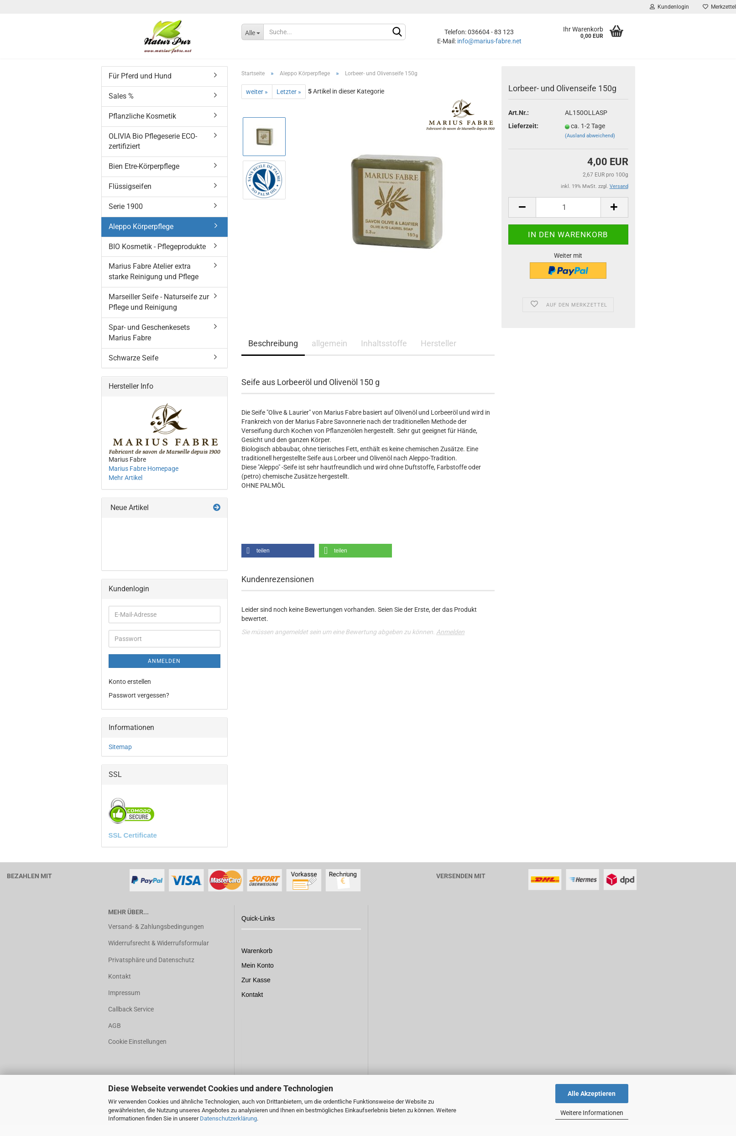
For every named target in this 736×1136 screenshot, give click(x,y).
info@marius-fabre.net (489, 41)
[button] (277, 560)
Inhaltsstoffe (384, 352)
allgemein (329, 352)
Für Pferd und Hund (140, 85)
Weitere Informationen (591, 1112)
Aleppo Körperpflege (141, 235)
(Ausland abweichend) (590, 145)
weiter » (257, 100)
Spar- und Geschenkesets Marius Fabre (149, 341)
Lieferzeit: (523, 135)
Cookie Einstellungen (137, 1050)
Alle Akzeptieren (592, 1093)
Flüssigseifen (130, 195)
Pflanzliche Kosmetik (142, 125)
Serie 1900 (126, 215)
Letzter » (289, 100)
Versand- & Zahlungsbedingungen (156, 935)
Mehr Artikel (125, 486)
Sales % (121, 105)
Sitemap (120, 756)
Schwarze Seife (133, 367)
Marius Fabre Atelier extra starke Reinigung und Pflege (153, 280)
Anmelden (450, 641)
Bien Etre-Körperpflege (144, 175)
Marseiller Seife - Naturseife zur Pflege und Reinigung (159, 311)
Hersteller (438, 352)
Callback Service (131, 1018)
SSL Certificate (133, 844)
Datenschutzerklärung (228, 1118)
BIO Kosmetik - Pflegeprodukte (157, 255)
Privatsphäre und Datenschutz (151, 969)
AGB (114, 1034)
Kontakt (119, 985)
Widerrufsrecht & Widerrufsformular (158, 952)
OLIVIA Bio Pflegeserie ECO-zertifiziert (153, 150)
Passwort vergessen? (139, 704)
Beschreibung (273, 352)
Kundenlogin (669, 7)
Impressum (124, 1002)
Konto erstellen (130, 690)
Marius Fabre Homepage (143, 477)
